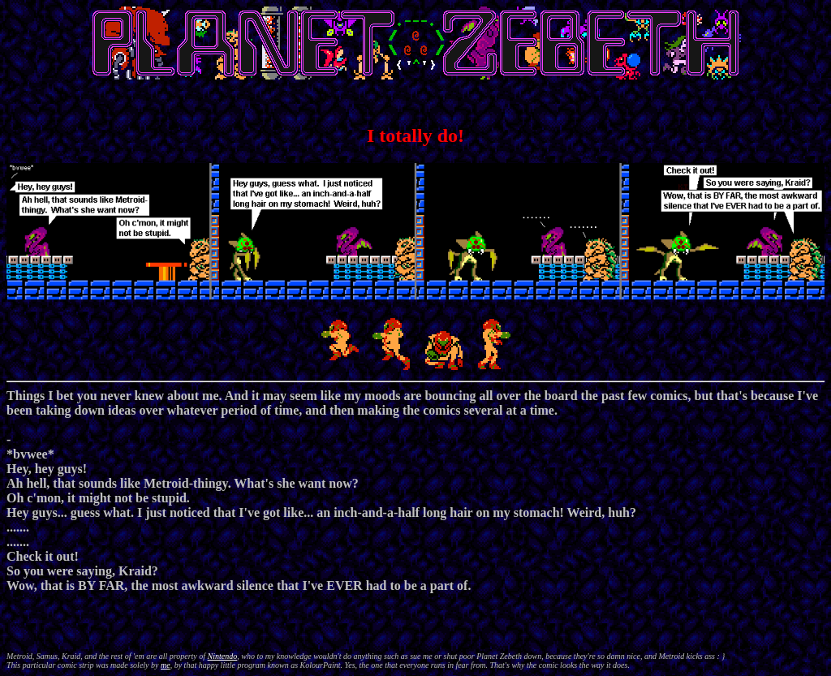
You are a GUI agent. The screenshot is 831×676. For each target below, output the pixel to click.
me (165, 665)
